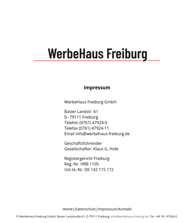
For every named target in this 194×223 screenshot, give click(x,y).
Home (67, 209)
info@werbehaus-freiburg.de (130, 216)
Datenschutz (85, 209)
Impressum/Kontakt (114, 209)
